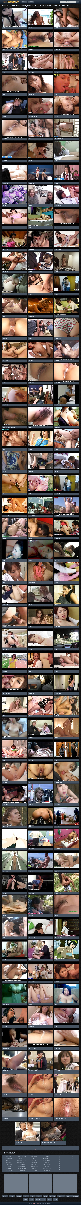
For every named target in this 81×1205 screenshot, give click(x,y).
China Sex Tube (46, 1164)
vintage (42, 1149)
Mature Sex (8, 1168)
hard (49, 1147)
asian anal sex (46, 1158)
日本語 (25, 1199)
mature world (21, 1170)
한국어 (31, 1199)
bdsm (31, 1147)
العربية (55, 1199)
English (5, 1196)
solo (14, 1147)
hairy (20, 1149)
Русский (32, 1196)
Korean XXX (34, 1162)
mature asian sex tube (21, 1160)
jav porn (8, 1160)
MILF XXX (8, 1162)
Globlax (47, 1162)
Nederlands (61, 1196)
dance (11, 1149)
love (26, 1147)
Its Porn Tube (34, 1166)
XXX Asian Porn (46, 1170)
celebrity (44, 1147)
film (27, 1149)
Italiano (26, 1196)
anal (39, 1147)
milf (22, 1147)
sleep (15, 1149)
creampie (55, 1147)
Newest (24, 2)
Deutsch (12, 1196)
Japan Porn (34, 1164)
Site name (34, 1160)
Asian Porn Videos (8, 1170)
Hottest (31, 2)
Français (19, 1196)
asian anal (57, 1149)
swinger (37, 1149)
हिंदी (44, 1199)
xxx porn (8, 1156)
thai (23, 1149)
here (34, 1158)
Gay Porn (47, 1166)
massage (5, 1149)
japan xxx (8, 1166)
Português (52, 1196)
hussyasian (34, 1168)
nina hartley (65, 1149)
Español (39, 1196)
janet (73, 1147)
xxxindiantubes (21, 1166)
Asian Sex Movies (47, 1168)
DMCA (50, 1203)
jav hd (47, 1156)
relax (32, 1149)
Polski (68, 1196)
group (18, 1147)
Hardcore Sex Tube (21, 1156)
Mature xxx (34, 1156)
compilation (62, 1147)
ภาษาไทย (38, 1199)
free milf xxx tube (21, 1168)
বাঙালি (49, 1199)
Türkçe (45, 1196)
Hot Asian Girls (21, 1164)
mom (35, 1147)
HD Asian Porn (8, 1158)
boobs (68, 1147)
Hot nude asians (21, 1162)
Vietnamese (75, 1196)
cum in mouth (50, 1149)
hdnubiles (34, 1170)
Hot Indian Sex (46, 1160)
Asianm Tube (9, 1164)
